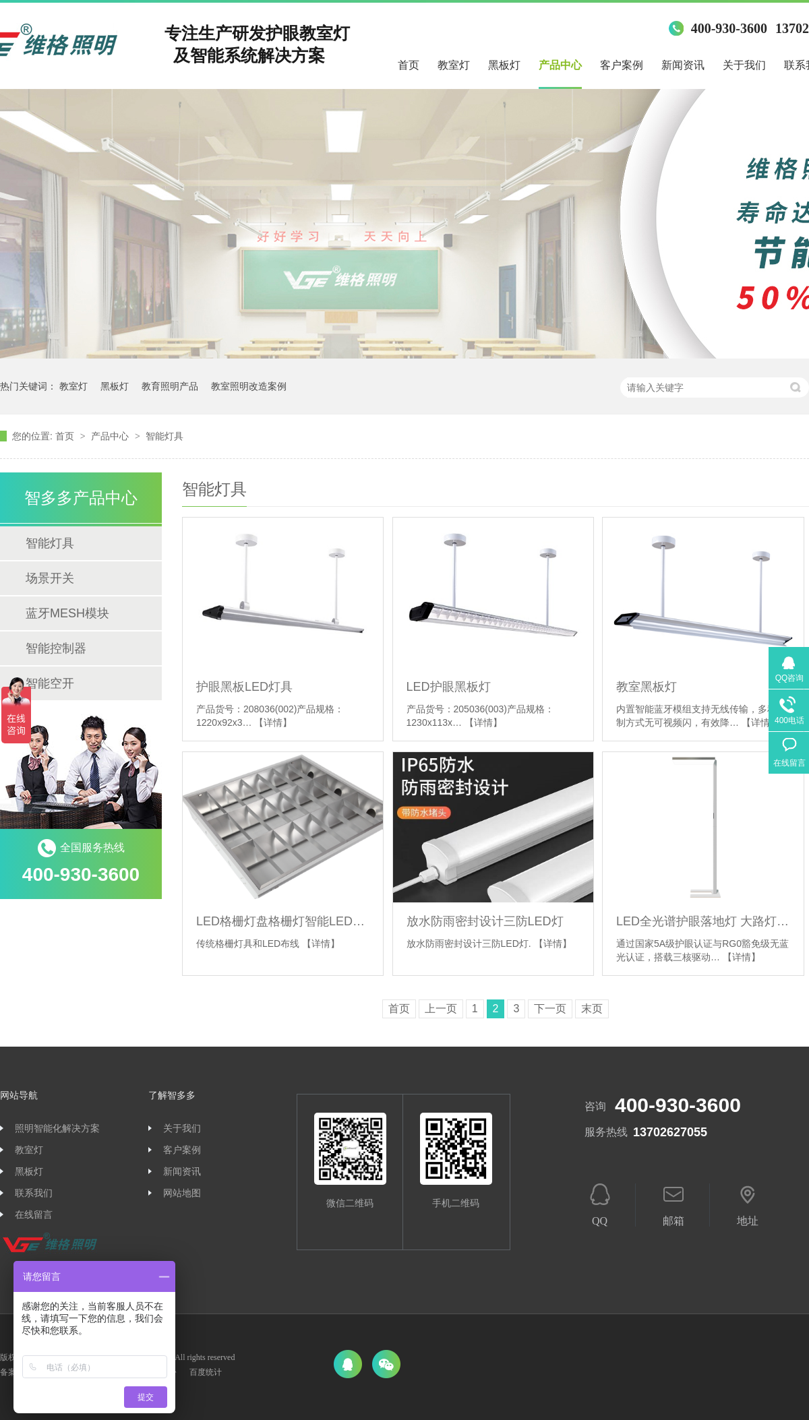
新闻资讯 (683, 65)
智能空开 (50, 683)
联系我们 (34, 1193)
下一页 (550, 1008)
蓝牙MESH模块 (67, 613)
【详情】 (273, 722)
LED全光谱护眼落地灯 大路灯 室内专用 (702, 921)
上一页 (441, 1008)
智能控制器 (56, 648)
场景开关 (50, 578)
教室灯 (454, 65)
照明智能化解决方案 (57, 1128)
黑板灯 (504, 65)
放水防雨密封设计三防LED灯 (485, 921)
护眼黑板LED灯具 (244, 686)
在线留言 (34, 1215)
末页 (592, 1008)
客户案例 (621, 65)
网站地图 (182, 1193)
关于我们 (744, 65)
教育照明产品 (170, 386)
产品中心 (560, 65)
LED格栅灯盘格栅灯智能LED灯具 (282, 921)
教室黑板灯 (646, 686)
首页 (408, 65)
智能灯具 (164, 436)
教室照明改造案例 (249, 386)
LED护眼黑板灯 (449, 686)
